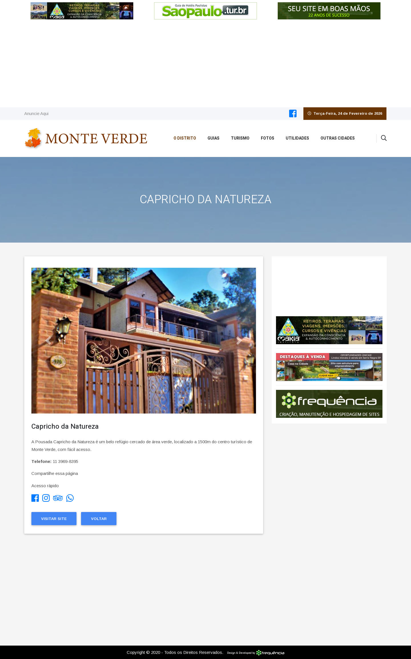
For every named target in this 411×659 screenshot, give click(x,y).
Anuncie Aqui (36, 113)
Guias (213, 138)
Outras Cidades (338, 138)
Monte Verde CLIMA (329, 283)
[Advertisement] (205, 64)
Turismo (240, 138)
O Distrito (185, 138)
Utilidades (297, 138)
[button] (48, 341)
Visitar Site (54, 519)
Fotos (267, 138)
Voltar (99, 519)
